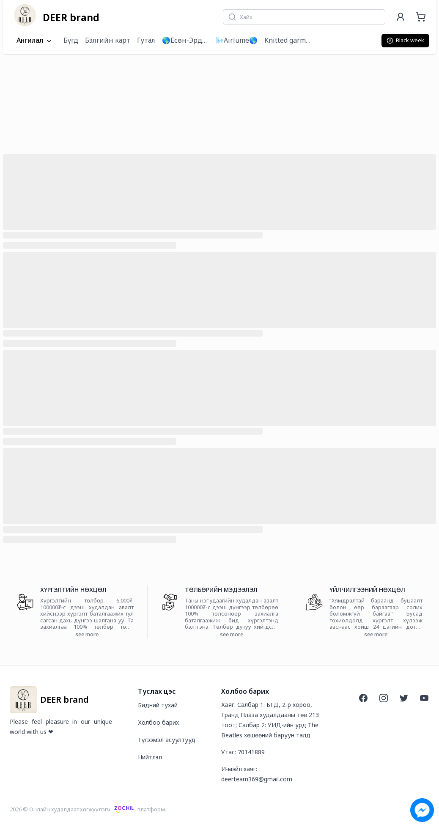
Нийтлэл (150, 757)
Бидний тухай (158, 705)
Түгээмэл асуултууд (166, 740)
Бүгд (70, 40)
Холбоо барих (158, 722)
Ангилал (34, 40)
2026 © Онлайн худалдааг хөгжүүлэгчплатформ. (88, 809)
